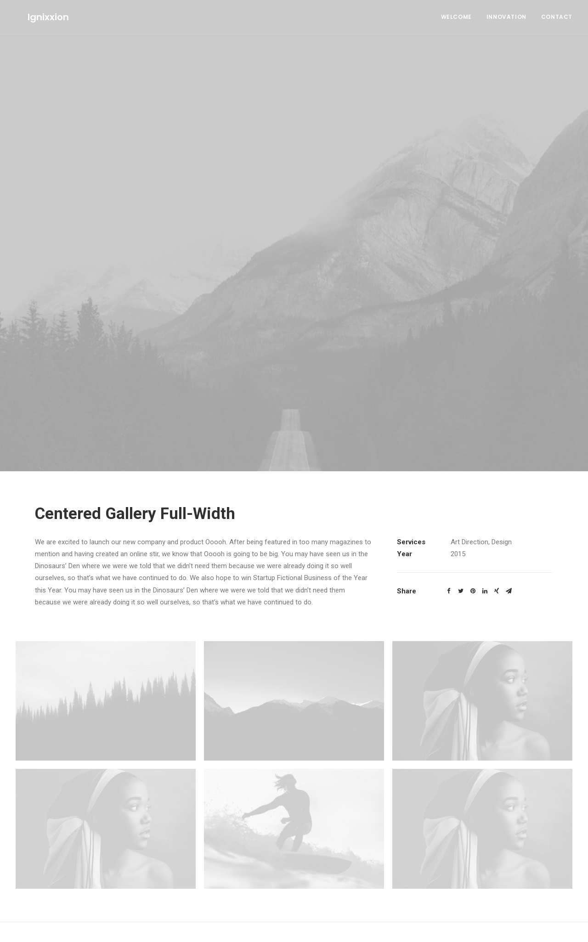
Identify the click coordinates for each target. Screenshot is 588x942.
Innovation (506, 17)
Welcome (456, 17)
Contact (556, 17)
